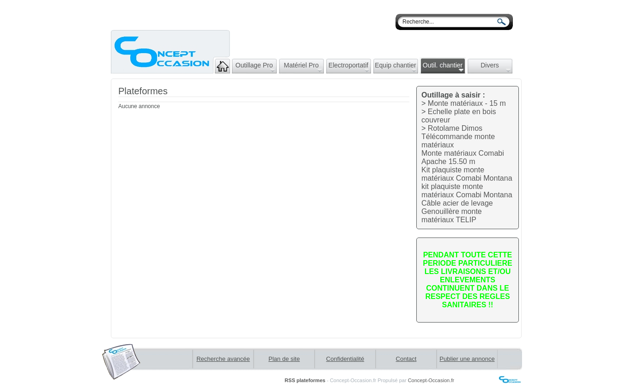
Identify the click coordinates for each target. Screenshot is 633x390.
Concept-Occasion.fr (431, 380)
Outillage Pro (255, 67)
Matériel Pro (303, 67)
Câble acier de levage (457, 203)
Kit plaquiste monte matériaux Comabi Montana (466, 174)
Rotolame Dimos (455, 128)
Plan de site (284, 358)
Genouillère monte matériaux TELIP (451, 215)
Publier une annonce (466, 358)
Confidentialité (345, 358)
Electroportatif (349, 67)
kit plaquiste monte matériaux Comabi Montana (466, 191)
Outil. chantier (443, 67)
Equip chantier (395, 67)
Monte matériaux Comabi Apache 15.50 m (462, 157)
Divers (496, 67)
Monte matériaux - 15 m (467, 103)
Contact (406, 358)
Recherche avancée (223, 358)
